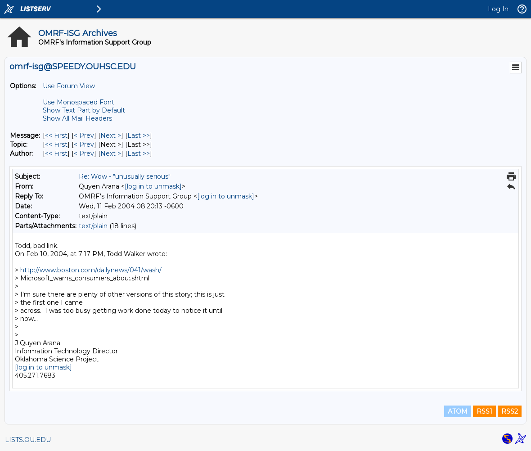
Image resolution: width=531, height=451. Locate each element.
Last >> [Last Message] (138, 135)
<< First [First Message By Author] (56, 153)
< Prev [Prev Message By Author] (84, 153)
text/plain (93, 226)
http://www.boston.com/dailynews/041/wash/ (91, 270)
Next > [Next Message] (110, 135)
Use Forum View (69, 86)
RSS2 (509, 411)
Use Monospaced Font (78, 102)
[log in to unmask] (153, 186)
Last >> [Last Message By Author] (138, 153)
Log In (498, 9)
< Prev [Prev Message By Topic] (84, 144)
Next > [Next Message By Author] (110, 153)
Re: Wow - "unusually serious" (125, 176)
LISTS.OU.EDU (28, 440)
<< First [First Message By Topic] (56, 144)
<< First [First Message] (56, 135)
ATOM (458, 411)
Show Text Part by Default (84, 110)
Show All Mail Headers (77, 118)
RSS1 (484, 411)
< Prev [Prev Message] (84, 135)
